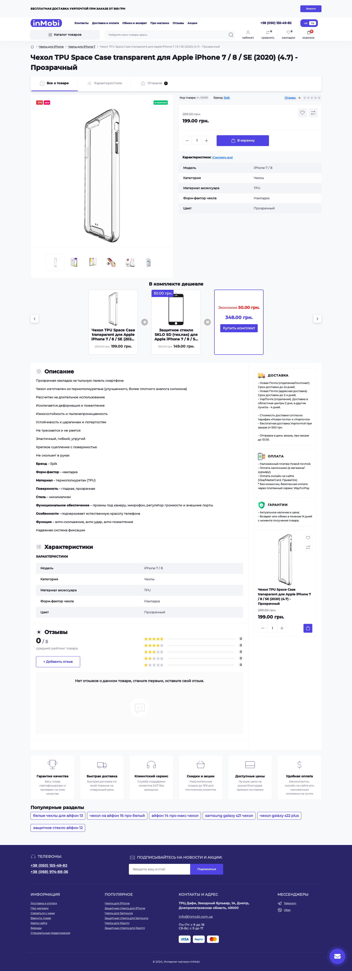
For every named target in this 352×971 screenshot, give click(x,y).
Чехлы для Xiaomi (117, 923)
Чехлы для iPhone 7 (81, 46)
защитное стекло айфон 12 (58, 828)
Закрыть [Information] (311, 8)
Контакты (81, 23)
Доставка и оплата (105, 23)
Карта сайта (39, 923)
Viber (287, 910)
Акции (192, 23)
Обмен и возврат (134, 23)
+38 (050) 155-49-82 (49, 865)
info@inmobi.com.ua (196, 917)
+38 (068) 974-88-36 (49, 872)
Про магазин (159, 23)
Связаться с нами (43, 913)
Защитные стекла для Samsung (126, 918)
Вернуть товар (41, 918)
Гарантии (278, 505)
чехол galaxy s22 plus (279, 816)
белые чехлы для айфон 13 (58, 816)
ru (312, 23)
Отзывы (178, 23)
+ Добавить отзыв (58, 662)
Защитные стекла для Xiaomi (125, 928)
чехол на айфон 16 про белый (117, 816)
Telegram (290, 903)
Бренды (36, 928)
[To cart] (308, 628)
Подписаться (206, 869)
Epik (227, 97)
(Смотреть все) (222, 157)
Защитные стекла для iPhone (125, 908)
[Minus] (187, 140)
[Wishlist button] (302, 112)
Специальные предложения (50, 933)
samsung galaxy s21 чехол (229, 816)
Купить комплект (239, 328)
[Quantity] (197, 140)
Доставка (278, 375)
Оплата (276, 456)
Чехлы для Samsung (119, 913)
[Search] (231, 35)
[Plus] (206, 140)
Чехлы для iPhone (51, 46)
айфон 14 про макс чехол (175, 816)
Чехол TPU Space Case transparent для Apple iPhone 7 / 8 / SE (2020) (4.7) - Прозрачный (113, 337)
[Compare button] (313, 112)
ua (305, 23)
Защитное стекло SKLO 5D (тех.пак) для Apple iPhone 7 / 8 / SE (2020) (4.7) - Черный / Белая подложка (176, 339)
